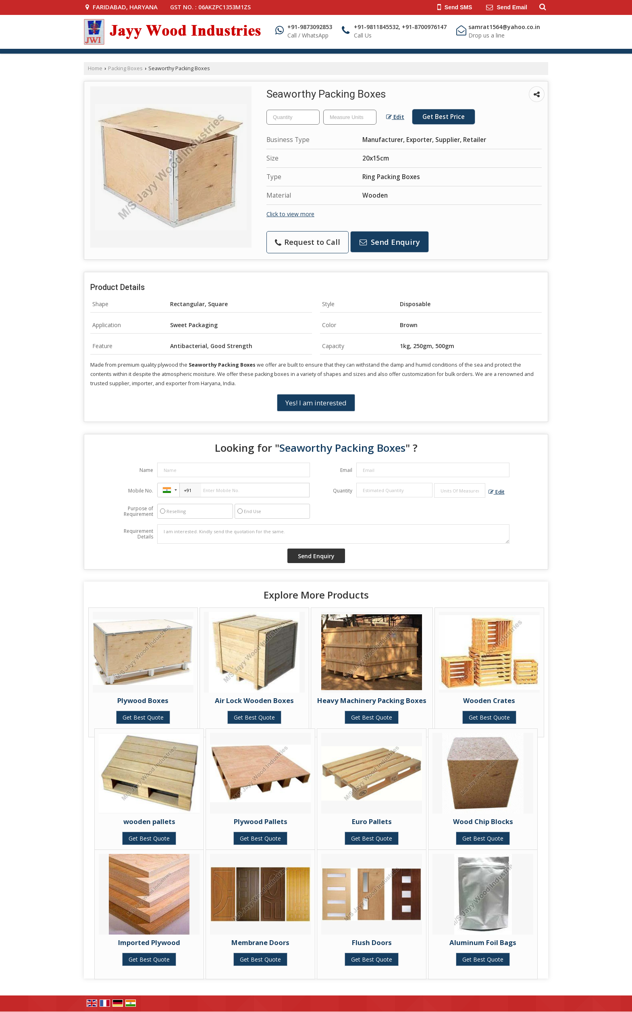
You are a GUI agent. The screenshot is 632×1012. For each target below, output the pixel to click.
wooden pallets (149, 821)
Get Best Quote (143, 717)
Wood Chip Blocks (483, 821)
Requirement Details (138, 534)
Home (95, 68)
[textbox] (349, 117)
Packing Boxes (125, 68)
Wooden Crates (489, 700)
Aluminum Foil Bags (482, 942)
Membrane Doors (260, 942)
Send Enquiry (390, 242)
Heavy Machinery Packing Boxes (371, 700)
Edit (395, 117)
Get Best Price (443, 117)
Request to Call (307, 242)
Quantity (342, 490)
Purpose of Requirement (138, 511)
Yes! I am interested (316, 402)
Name (146, 470)
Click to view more (290, 214)
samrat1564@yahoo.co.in (504, 27)
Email (346, 470)
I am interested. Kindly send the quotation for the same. (333, 534)
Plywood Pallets (260, 821)
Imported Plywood (149, 942)
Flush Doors (372, 942)
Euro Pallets (372, 821)
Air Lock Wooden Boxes (254, 700)
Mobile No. (140, 490)
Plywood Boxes (142, 700)
